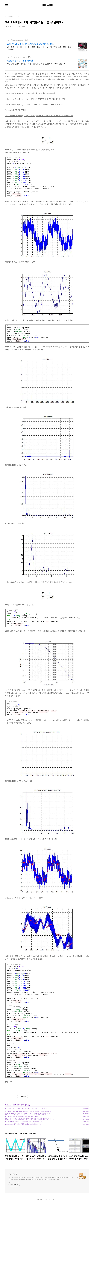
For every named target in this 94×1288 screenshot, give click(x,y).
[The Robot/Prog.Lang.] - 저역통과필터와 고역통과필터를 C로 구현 (30, 93)
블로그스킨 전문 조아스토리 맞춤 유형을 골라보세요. (30, 43)
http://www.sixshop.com (17, 57)
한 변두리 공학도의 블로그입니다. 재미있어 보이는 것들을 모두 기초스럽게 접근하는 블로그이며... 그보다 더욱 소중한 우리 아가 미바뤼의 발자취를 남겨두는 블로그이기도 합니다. (43, 1211)
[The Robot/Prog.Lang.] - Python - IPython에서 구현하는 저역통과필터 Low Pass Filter (39, 115)
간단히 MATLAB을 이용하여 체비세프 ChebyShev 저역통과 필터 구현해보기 (26, 1146)
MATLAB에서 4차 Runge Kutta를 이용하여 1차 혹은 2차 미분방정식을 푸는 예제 (28, 1151)
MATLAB (16, 1137)
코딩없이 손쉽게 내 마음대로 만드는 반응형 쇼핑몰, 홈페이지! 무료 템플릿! (36, 63)
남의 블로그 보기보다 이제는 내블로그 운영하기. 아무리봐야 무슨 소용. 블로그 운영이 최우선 (39, 48)
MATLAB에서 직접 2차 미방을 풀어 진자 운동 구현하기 (20, 1149)
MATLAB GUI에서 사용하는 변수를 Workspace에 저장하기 (21, 1157)
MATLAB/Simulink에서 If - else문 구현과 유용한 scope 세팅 (22, 1154)
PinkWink (47, 4)
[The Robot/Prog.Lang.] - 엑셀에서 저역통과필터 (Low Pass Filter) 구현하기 (34, 104)
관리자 (55, 1284)
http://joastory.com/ (15, 40)
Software (8, 1137)
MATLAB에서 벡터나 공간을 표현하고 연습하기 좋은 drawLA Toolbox (25, 1141)
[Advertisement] (47, 1104)
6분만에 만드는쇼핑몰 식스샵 (20, 60)
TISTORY (47, 1284)
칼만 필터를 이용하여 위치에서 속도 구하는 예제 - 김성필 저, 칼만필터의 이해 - (27, 1144)
